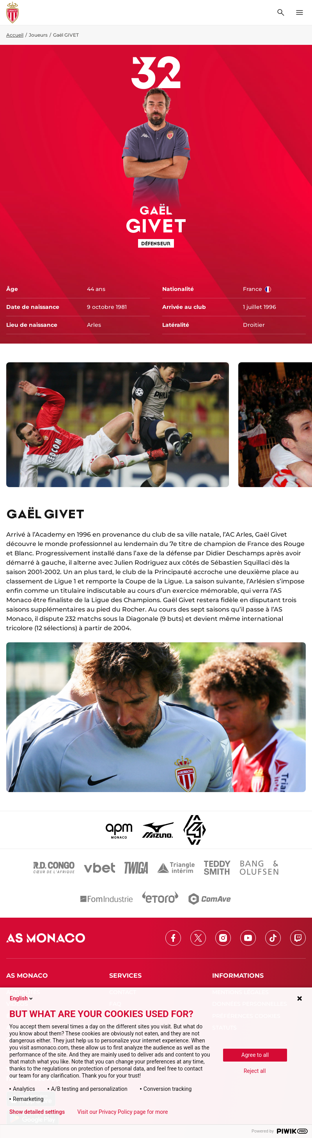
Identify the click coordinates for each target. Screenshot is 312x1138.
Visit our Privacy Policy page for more (122, 1112)
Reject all (255, 1071)
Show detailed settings (37, 1112)
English (22, 998)
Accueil (14, 35)
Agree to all (255, 1055)
